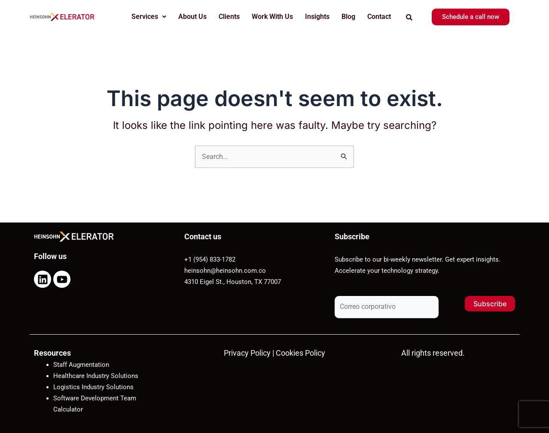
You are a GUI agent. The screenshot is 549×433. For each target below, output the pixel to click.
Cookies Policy (300, 352)
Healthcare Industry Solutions (95, 376)
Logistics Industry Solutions (93, 387)
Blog (348, 16)
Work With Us (272, 16)
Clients (229, 16)
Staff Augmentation (81, 365)
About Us (192, 16)
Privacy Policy (247, 352)
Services (148, 16)
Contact (379, 16)
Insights (317, 16)
